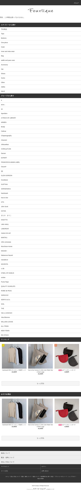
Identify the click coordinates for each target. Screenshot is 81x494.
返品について (36, 476)
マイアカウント (5, 466)
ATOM (41, 478)
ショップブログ (71, 476)
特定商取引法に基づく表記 (47, 476)
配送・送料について (26, 476)
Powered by (40, 489)
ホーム (7, 476)
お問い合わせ (45, 471)
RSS (39, 478)
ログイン (44, 466)
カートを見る (4, 471)
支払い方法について (15, 476)
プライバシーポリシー (60, 476)
